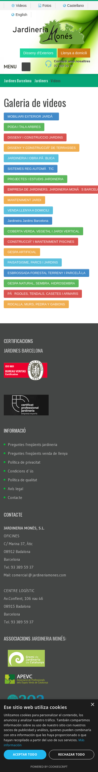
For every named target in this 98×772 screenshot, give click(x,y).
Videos (19, 6)
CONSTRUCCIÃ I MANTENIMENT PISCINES (41, 242)
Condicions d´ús (21, 471)
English (19, 15)
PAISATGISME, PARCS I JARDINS (33, 262)
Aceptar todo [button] (25, 754)
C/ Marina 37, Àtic (18, 543)
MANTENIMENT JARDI (24, 200)
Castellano (73, 6)
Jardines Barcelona (17, 80)
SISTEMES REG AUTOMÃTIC (31, 169)
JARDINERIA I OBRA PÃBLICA (31, 158)
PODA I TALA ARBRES (24, 127)
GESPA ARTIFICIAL (22, 252)
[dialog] (49, 735)
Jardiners (41, 80)
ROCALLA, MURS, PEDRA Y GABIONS (36, 304)
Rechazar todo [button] (71, 754)
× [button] (92, 705)
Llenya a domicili (74, 53)
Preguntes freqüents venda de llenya (38, 453)
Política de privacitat (24, 462)
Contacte (15, 497)
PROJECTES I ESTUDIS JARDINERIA (35, 179)
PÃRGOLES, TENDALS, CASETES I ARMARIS (43, 294)
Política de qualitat (22, 479)
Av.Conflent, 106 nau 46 (23, 598)
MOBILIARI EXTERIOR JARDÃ (31, 116)
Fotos (44, 6)
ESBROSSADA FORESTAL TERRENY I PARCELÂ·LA (46, 273)
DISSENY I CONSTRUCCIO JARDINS (35, 137)
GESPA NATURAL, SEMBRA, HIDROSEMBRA (41, 283)
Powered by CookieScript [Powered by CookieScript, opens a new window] (49, 766)
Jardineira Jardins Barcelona (28, 221)
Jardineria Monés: (48, 638)
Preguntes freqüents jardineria (32, 444)
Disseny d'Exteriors (38, 53)
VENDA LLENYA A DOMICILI (28, 210)
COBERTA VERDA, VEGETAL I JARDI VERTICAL (43, 231)
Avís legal (15, 488)
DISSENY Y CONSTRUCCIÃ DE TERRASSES (42, 148)
